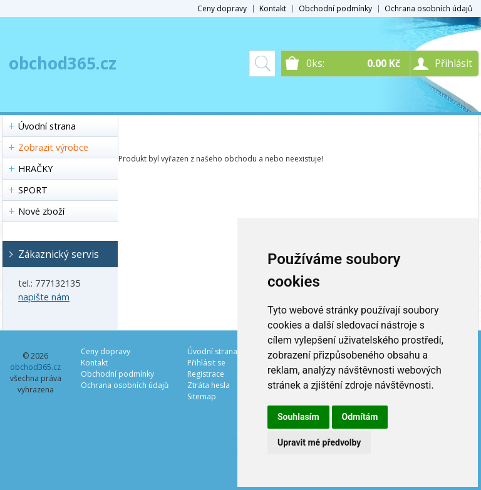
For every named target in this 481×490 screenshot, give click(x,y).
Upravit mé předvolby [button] (319, 442)
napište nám (44, 297)
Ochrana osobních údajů (428, 8)
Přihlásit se (206, 362)
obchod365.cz (62, 63)
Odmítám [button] (360, 417)
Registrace (205, 374)
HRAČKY (35, 169)
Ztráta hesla (208, 385)
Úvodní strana (47, 126)
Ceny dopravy (222, 8)
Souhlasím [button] (298, 417)
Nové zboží (41, 211)
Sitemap (201, 396)
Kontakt (272, 8)
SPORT (33, 190)
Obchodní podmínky (335, 8)
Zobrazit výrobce (53, 147)
